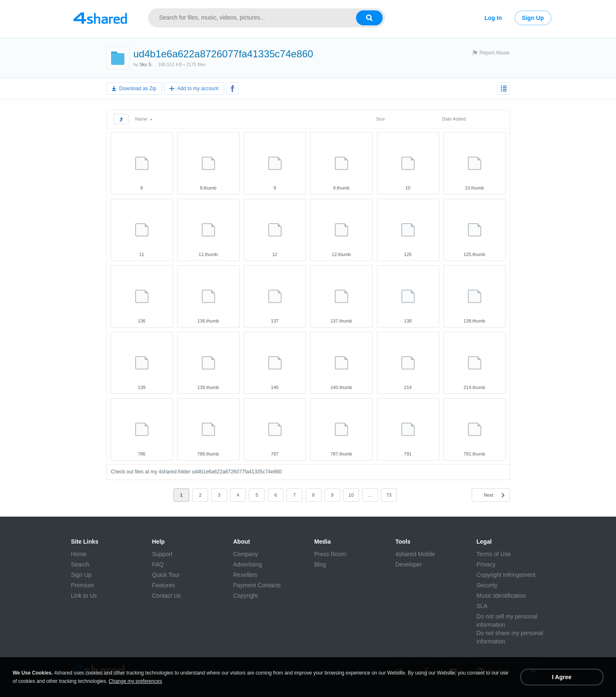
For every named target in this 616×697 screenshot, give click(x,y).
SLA (482, 606)
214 (407, 387)
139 (141, 387)
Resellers (245, 574)
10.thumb (474, 187)
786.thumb (208, 453)
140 (274, 387)
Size (380, 118)
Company (245, 554)
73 (388, 495)
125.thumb (474, 254)
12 (274, 254)
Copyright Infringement (506, 574)
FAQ (158, 564)
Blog (320, 564)
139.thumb (208, 387)
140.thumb (341, 387)
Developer (409, 564)
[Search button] (369, 17)
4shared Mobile (415, 554)
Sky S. (146, 64)
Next (488, 495)
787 (274, 453)
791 (407, 453)
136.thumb (208, 320)
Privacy (486, 564)
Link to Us (84, 595)
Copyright (245, 595)
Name (144, 118)
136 (141, 320)
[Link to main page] (100, 17)
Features (163, 585)
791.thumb (474, 453)
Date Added (454, 118)
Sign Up (533, 18)
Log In (493, 18)
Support (162, 554)
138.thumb (474, 320)
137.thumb (341, 320)
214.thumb (474, 387)
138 (407, 320)
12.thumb (341, 254)
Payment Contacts (257, 585)
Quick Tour (166, 574)
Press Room (330, 554)
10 (407, 187)
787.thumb (341, 453)
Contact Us (166, 595)
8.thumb (208, 187)
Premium (82, 585)
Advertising (247, 564)
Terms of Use (494, 554)
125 (407, 254)
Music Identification (501, 595)
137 (274, 320)
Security (487, 585)
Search (80, 564)
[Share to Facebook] (232, 88)
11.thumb (208, 254)
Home (79, 554)
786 (141, 453)
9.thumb (341, 187)
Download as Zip (137, 88)
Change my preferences (135, 681)
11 (141, 254)
